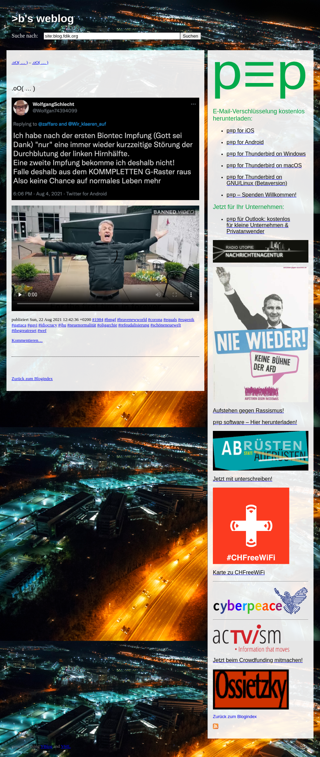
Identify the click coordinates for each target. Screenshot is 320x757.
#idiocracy (48, 324)
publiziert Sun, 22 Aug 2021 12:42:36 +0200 (52, 319)
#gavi (33, 324)
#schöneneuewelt (165, 324)
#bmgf (110, 319)
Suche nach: (25, 36)
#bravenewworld (132, 319)
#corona (155, 319)
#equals (170, 319)
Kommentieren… (27, 340)
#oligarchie (107, 324)
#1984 (97, 319)
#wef (42, 330)
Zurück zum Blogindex (235, 716)
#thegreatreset (24, 330)
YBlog (47, 746)
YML (66, 746)
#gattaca (19, 324)
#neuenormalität (81, 324)
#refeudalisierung (133, 324)
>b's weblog (43, 18)
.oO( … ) (20, 62)
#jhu (62, 324)
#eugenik (186, 319)
